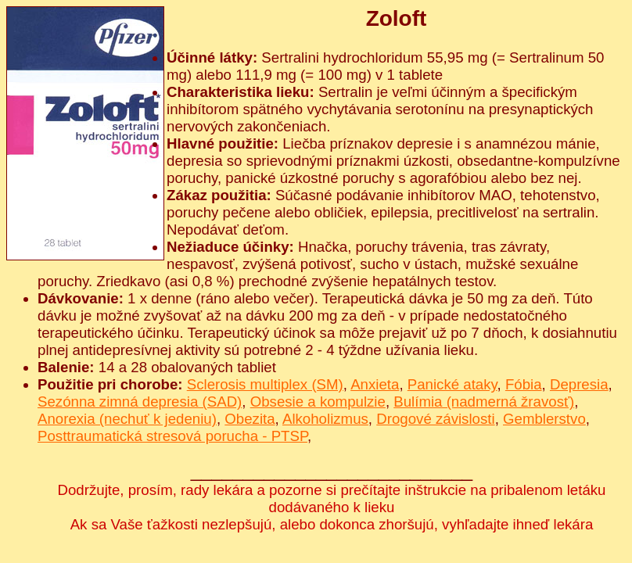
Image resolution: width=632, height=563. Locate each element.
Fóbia (523, 384)
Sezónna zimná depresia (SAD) (140, 401)
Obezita (249, 419)
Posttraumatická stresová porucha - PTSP (172, 436)
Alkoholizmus (325, 419)
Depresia (579, 384)
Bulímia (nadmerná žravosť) (483, 401)
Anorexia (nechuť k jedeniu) (127, 419)
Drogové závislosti (435, 419)
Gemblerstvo (544, 419)
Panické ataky (452, 384)
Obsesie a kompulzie (318, 401)
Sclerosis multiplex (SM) (265, 384)
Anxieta (374, 384)
